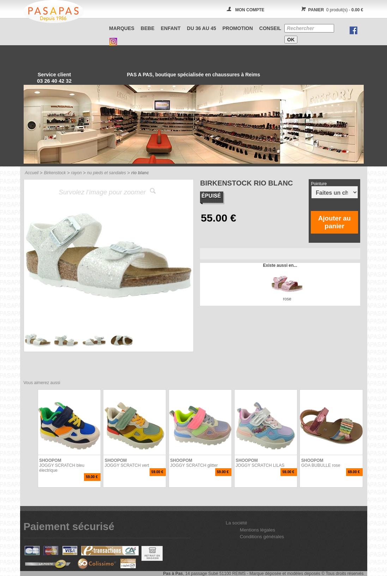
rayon (76, 172)
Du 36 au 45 (201, 28)
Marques (121, 28)
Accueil (32, 172)
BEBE (148, 28)
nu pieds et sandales (106, 172)
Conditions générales (262, 536)
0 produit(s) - (331, 9)
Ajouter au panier (334, 222)
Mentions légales (257, 530)
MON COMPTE (250, 9)
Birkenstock (55, 172)
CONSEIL (270, 28)
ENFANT (171, 28)
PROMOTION (238, 28)
